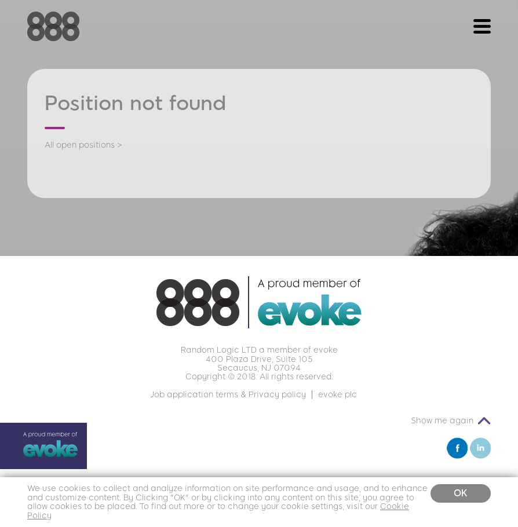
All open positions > (83, 145)
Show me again (442, 421)
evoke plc (337, 395)
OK (461, 493)
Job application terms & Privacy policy (228, 395)
